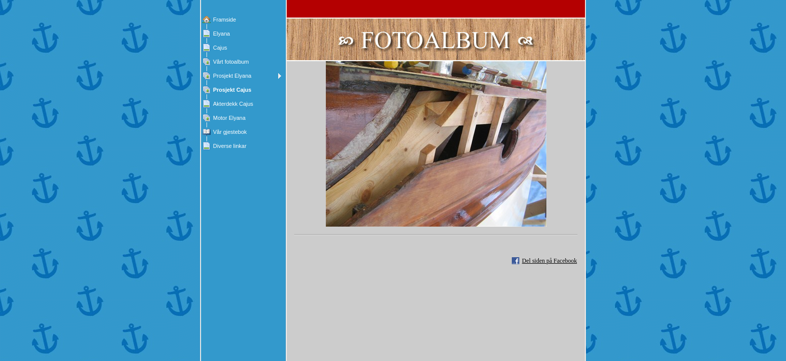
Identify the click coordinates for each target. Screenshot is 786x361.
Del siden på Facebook (549, 260)
